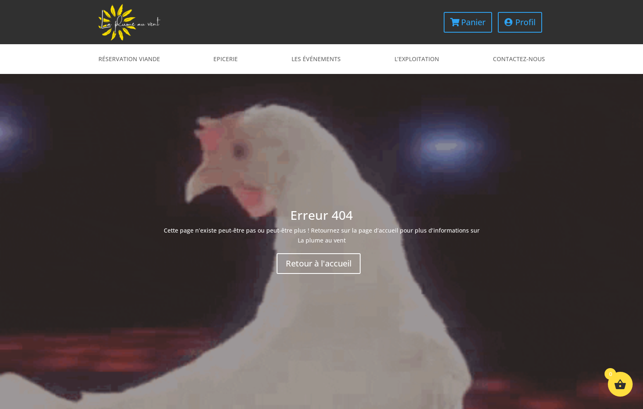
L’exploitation (416, 59)
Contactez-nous (519, 59)
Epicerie (225, 59)
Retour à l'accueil (318, 263)
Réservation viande (129, 59)
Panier (473, 22)
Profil (525, 22)
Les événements (316, 59)
